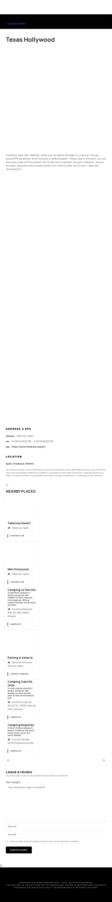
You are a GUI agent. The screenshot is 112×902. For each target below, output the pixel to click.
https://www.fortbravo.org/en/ (29, 446)
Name (11, 826)
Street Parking (19, 674)
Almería (29, 463)
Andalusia (18, 463)
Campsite (15, 624)
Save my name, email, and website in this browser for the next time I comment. (44, 841)
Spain (9, 463)
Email (11, 835)
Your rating (13, 782)
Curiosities (17, 536)
